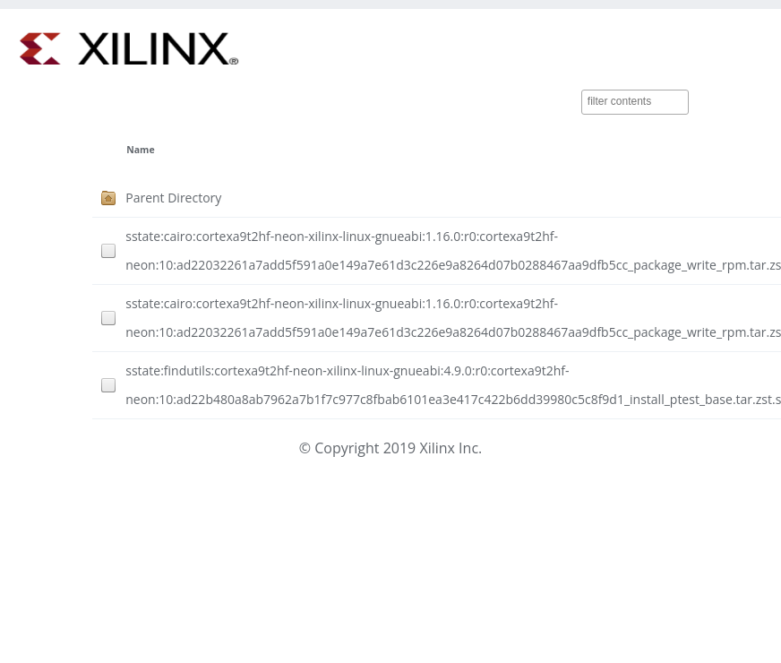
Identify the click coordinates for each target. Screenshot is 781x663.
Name (140, 149)
